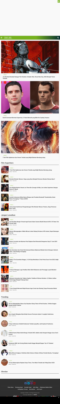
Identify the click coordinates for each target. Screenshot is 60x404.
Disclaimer (32, 389)
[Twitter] (28, 383)
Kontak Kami (28, 387)
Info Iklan (35, 387)
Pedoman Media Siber (46, 387)
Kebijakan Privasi (23, 389)
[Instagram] (31, 383)
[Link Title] (2, 38)
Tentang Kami (19, 387)
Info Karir (39, 389)
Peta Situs (11, 387)
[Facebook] (26, 383)
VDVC (35, 394)
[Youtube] (34, 383)
